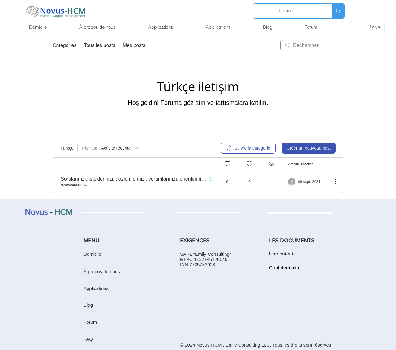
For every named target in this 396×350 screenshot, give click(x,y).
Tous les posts (99, 45)
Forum (90, 322)
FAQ (88, 339)
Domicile (92, 254)
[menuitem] (248, 148)
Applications (96, 288)
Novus (36, 211)
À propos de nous (102, 271)
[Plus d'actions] (332, 182)
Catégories (64, 45)
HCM (63, 211)
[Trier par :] (110, 148)
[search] (311, 45)
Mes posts (134, 45)
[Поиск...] (288, 11)
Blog (88, 305)
